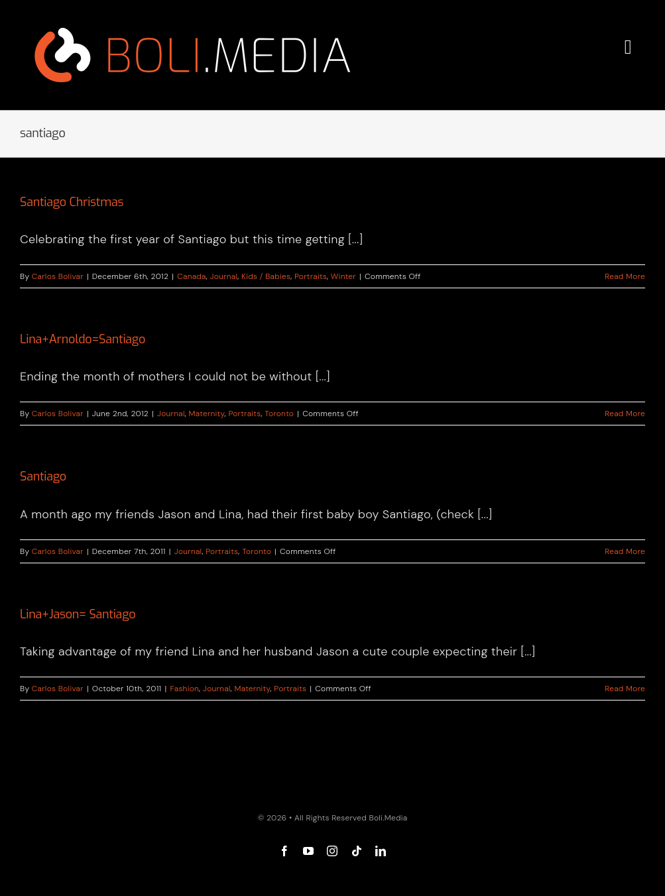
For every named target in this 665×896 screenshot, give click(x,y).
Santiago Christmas (71, 202)
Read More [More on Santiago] (625, 551)
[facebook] (284, 851)
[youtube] (308, 851)
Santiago (43, 476)
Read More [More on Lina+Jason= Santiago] (625, 688)
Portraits (310, 276)
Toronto (279, 413)
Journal (224, 276)
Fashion (184, 688)
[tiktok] (356, 851)
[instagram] (332, 851)
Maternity (207, 413)
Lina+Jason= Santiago (77, 614)
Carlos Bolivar (58, 276)
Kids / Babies (265, 276)
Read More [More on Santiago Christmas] (625, 276)
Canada (191, 276)
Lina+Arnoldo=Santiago (82, 339)
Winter (343, 276)
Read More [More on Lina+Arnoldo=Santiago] (625, 413)
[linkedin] (380, 851)
